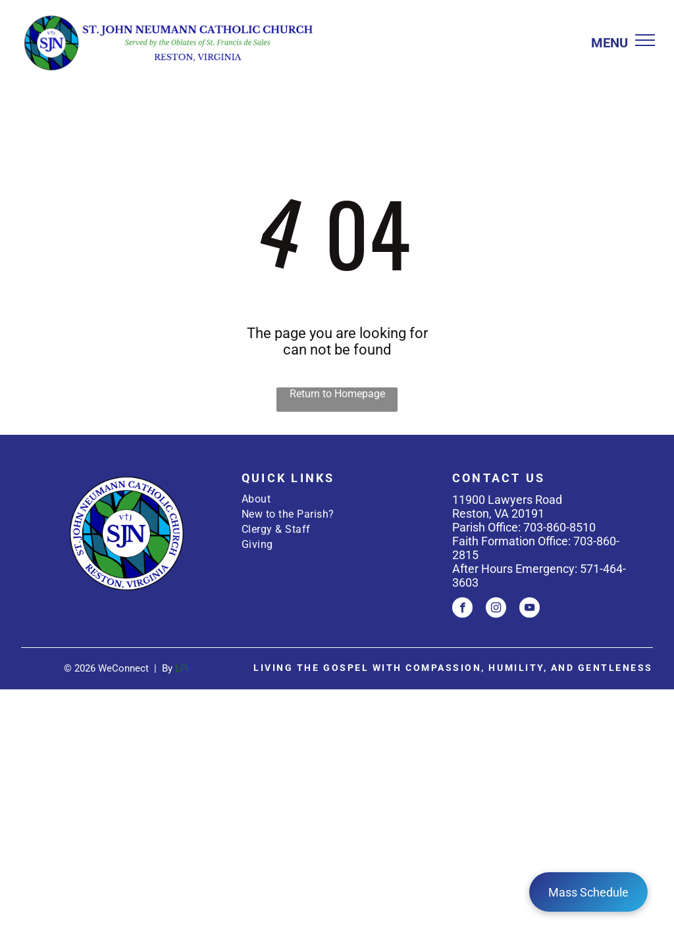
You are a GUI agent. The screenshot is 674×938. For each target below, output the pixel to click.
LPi (182, 668)
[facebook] (462, 609)
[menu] (645, 40)
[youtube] (529, 609)
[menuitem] (337, 498)
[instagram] (496, 609)
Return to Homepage (337, 393)
